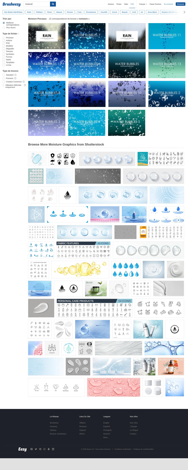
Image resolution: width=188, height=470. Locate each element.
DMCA (82, 434)
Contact (133, 434)
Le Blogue (134, 430)
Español (106, 426)
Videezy (53, 430)
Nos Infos (134, 423)
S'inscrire (180, 4)
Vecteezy (53, 426)
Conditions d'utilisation (122, 449)
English (106, 423)
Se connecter (168, 4)
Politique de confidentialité (143, 449)
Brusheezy (54, 423)
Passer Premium (155, 4)
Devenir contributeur (58, 434)
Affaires (82, 423)
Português (107, 430)
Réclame (83, 426)
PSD (132, 4)
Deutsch (106, 434)
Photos (118, 4)
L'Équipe (133, 426)
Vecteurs (111, 4)
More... (106, 437)
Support (82, 430)
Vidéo (126, 4)
